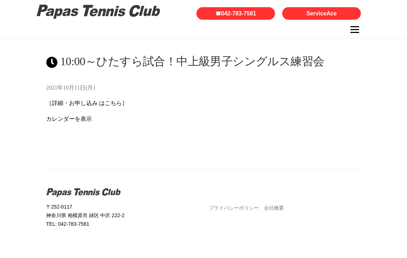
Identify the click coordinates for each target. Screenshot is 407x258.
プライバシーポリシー (234, 208)
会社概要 (274, 208)
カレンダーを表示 (69, 119)
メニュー (354, 30)
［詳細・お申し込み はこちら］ (87, 103)
